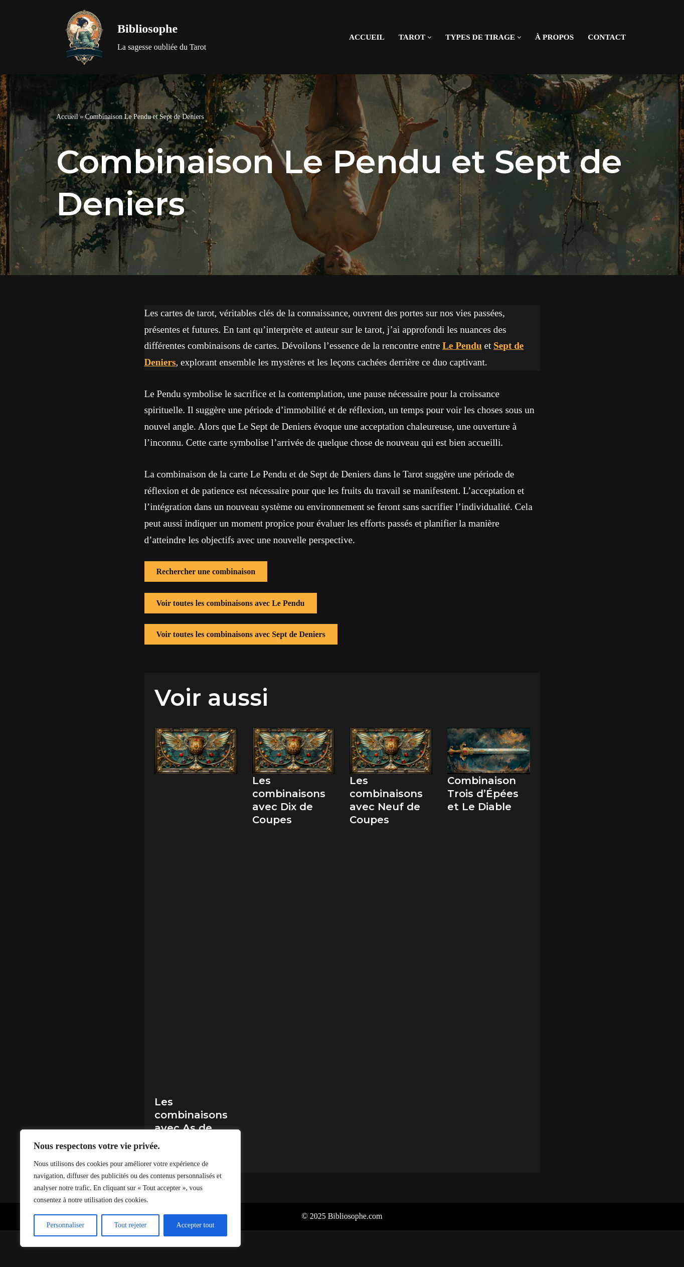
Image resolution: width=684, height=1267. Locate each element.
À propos (554, 37)
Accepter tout (196, 1225)
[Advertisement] (195, 929)
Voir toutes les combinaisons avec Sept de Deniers (240, 634)
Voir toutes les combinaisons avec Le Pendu (230, 603)
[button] (429, 37)
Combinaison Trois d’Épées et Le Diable (483, 794)
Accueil (367, 37)
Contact (607, 37)
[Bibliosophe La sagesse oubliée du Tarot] (131, 37)
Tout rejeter (130, 1225)
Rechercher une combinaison (206, 571)
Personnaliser (65, 1225)
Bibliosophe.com (355, 1216)
